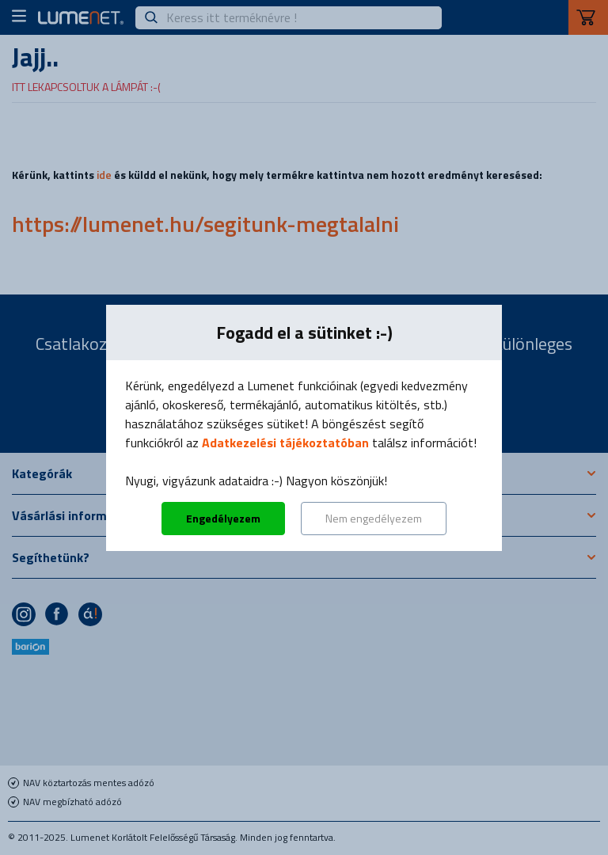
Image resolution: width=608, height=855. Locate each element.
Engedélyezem (223, 518)
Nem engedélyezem (373, 518)
